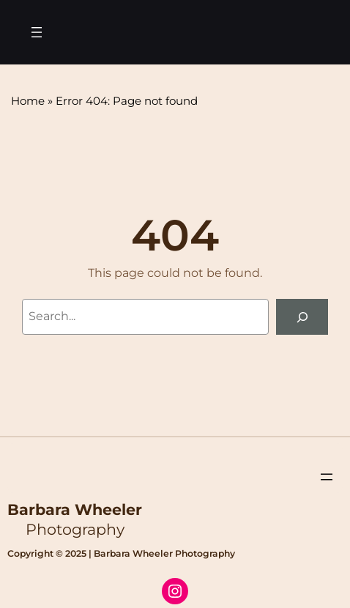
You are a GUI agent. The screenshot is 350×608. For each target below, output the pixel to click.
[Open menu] (36, 32)
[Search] (302, 317)
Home (28, 101)
